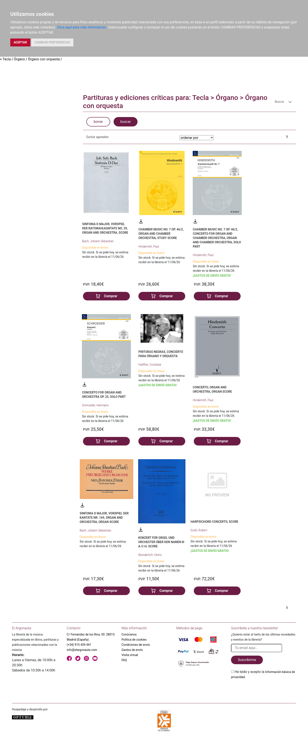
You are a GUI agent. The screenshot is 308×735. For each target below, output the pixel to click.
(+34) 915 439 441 (79, 644)
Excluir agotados (97, 137)
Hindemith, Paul (148, 246)
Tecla (7, 59)
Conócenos (129, 634)
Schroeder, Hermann (95, 405)
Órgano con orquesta (44, 59)
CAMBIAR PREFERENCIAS (52, 42)
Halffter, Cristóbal (149, 364)
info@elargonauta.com (82, 650)
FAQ (124, 660)
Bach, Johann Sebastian (98, 241)
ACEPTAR (20, 42)
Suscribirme (247, 660)
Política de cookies (134, 639)
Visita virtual (129, 655)
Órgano (19, 59)
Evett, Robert (199, 530)
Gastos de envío (132, 650)
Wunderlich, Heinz (150, 555)
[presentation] (263, 689)
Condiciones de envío (135, 644)
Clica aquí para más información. (82, 27)
